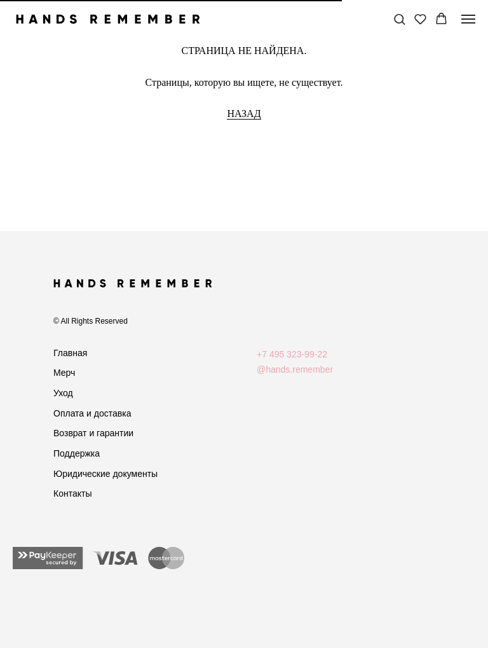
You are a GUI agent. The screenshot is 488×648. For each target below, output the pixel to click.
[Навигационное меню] (468, 19)
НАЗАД (244, 113)
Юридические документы (105, 474)
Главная (70, 353)
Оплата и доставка (92, 413)
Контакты (72, 493)
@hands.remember (295, 369)
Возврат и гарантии (93, 433)
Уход (63, 393)
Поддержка (76, 453)
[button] (399, 19)
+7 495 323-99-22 (292, 354)
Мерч (64, 373)
